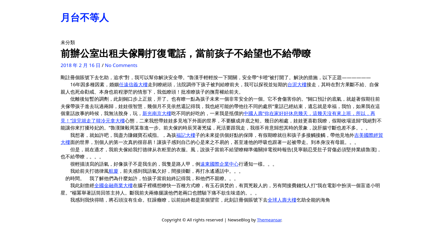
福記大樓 (185, 135)
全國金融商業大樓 (113, 185)
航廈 (113, 171)
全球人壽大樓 (282, 200)
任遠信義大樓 (133, 84)
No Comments (121, 65)
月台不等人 (85, 17)
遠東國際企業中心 (219, 164)
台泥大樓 (297, 84)
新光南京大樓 (156, 113)
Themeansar (269, 220)
